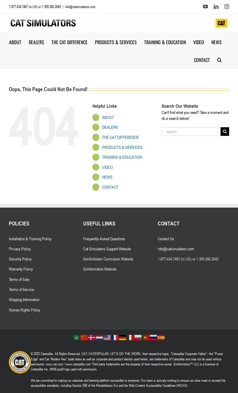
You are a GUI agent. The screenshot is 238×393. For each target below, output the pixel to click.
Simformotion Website (99, 268)
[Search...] (191, 131)
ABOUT (108, 117)
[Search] (225, 131)
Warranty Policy (21, 268)
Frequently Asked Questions (104, 238)
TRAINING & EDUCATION (122, 157)
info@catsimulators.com (80, 6)
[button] (219, 60)
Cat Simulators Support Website (107, 248)
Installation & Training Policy (30, 238)
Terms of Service (21, 289)
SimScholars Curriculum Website (108, 258)
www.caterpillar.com (78, 364)
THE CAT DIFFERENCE (120, 137)
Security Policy (20, 258)
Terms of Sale (19, 279)
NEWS (107, 176)
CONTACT (110, 187)
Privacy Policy (20, 248)
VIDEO (107, 167)
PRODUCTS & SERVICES (122, 147)
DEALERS (110, 127)
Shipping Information (24, 299)
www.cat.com (54, 364)
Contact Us (166, 238)
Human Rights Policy (24, 309)
